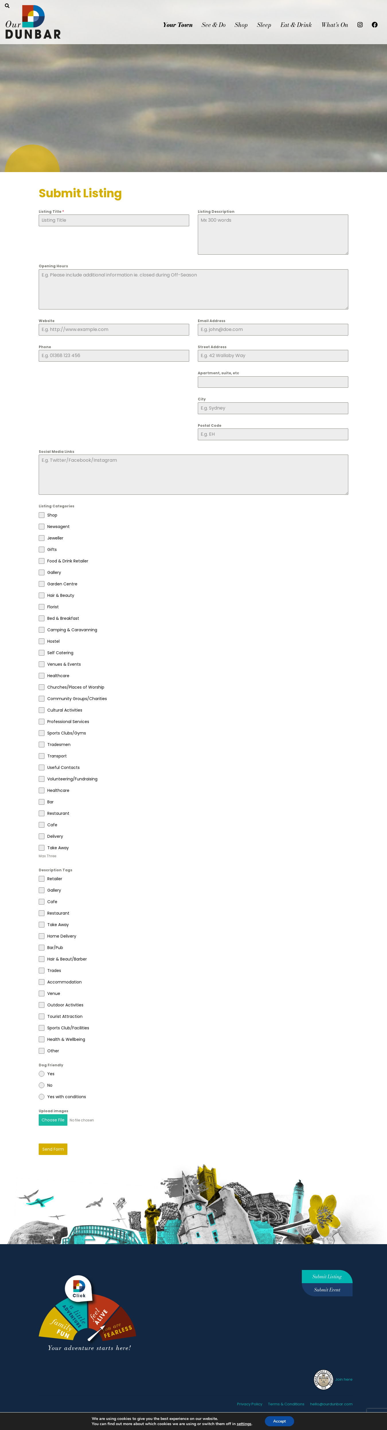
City (202, 399)
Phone (45, 346)
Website (46, 320)
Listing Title (51, 211)
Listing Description (216, 211)
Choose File (53, 1120)
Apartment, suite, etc (218, 373)
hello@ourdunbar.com (331, 1402)
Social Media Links (56, 451)
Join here (333, 1378)
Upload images (53, 1110)
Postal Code (209, 425)
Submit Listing (327, 1275)
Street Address (212, 346)
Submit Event (327, 1288)
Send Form (53, 1149)
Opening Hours (53, 266)
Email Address (211, 320)
